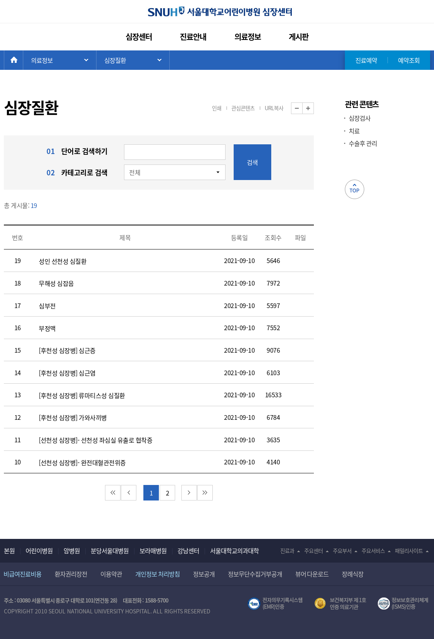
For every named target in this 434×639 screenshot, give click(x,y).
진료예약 (366, 60)
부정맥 (47, 328)
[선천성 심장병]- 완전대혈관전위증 (82, 462)
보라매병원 (153, 550)
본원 (9, 550)
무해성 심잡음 (56, 283)
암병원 (72, 550)
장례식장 (352, 573)
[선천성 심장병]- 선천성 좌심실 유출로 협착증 (95, 440)
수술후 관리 (363, 143)
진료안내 (193, 36)
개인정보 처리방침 (157, 573)
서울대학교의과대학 (234, 550)
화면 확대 (313, 108)
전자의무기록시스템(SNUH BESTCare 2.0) (275, 603)
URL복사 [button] (274, 108)
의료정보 (247, 36)
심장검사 (359, 118)
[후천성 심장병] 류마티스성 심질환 (82, 395)
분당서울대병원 (110, 550)
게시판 (298, 36)
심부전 (47, 305)
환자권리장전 (71, 573)
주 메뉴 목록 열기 (59, 60)
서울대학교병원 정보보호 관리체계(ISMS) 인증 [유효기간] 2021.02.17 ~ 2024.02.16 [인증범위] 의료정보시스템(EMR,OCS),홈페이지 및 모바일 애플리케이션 (404, 603)
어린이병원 (39, 550)
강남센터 (188, 550)
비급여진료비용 (22, 573)
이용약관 (111, 573)
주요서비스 (373, 550)
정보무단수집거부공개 (255, 573)
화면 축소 (302, 108)
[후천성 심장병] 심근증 (67, 350)
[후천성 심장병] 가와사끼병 (73, 417)
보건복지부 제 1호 (340, 603)
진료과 (287, 550)
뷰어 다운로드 (312, 573)
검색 (252, 162)
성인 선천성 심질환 (62, 261)
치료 (354, 130)
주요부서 (342, 550)
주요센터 (313, 550)
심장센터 (139, 36)
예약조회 (409, 60)
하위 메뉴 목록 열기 (132, 60)
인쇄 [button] (216, 108)
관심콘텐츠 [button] (243, 108)
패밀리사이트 (409, 550)
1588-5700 (156, 600)
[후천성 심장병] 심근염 (67, 373)
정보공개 (204, 573)
